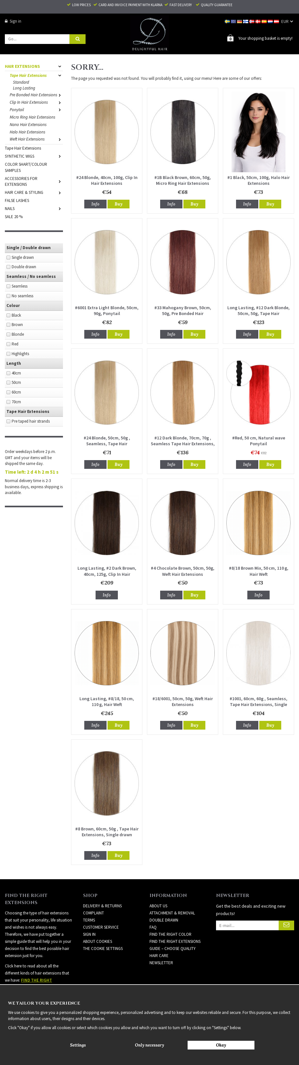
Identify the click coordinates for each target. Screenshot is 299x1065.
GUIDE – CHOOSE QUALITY (173, 948)
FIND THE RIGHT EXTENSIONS (175, 941)
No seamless (22, 295)
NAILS (34, 208)
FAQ (153, 927)
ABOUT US (158, 905)
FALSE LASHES (17, 200)
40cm (16, 372)
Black (16, 315)
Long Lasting (24, 87)
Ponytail (36, 109)
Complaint (93, 912)
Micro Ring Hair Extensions (32, 117)
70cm (16, 401)
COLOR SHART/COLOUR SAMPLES (26, 167)
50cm (16, 382)
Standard (21, 82)
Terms (89, 920)
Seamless (19, 286)
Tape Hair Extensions (36, 75)
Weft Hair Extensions (36, 139)
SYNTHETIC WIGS (34, 156)
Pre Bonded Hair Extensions (36, 94)
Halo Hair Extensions (27, 131)
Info (95, 203)
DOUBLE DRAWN (164, 920)
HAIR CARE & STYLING (34, 192)
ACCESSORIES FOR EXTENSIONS (34, 181)
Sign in (13, 21)
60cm (16, 392)
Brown (17, 324)
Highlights (20, 353)
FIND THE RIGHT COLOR (170, 934)
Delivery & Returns (102, 905)
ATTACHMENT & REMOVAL (172, 912)
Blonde (18, 334)
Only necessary (149, 1045)
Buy (118, 203)
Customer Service (101, 927)
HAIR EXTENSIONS (34, 66)
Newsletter (161, 962)
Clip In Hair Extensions (36, 102)
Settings (78, 1045)
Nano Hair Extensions (28, 124)
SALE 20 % (14, 216)
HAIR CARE (159, 955)
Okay (221, 1045)
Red (15, 343)
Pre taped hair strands (31, 421)
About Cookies (97, 941)
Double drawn (24, 266)
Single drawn (23, 257)
